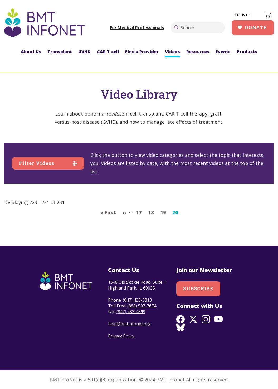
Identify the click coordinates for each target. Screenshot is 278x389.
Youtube (218, 319)
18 (152, 212)
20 (176, 212)
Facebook (180, 319)
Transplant (59, 51)
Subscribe (198, 288)
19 (164, 212)
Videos (172, 51)
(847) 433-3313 (137, 300)
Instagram (206, 319)
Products (247, 51)
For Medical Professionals (137, 28)
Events (223, 51)
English (241, 14)
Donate (256, 27)
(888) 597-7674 (141, 306)
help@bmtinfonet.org (129, 324)
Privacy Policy (121, 336)
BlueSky (180, 327)
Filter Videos (36, 163)
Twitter (193, 319)
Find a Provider (142, 51)
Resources (197, 51)
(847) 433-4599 (130, 312)
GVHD (84, 51)
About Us (31, 51)
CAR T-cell (108, 51)
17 (140, 212)
